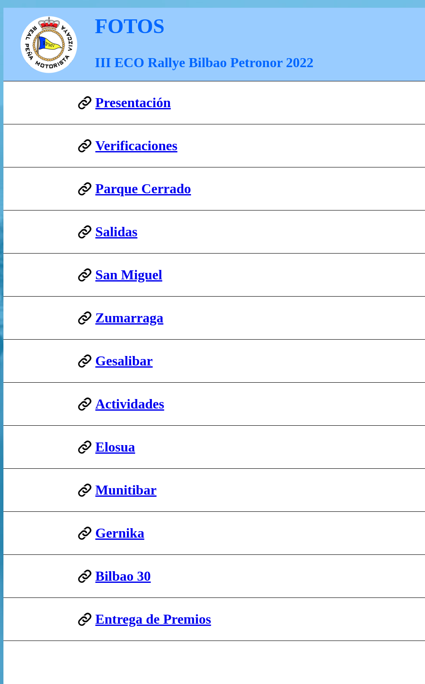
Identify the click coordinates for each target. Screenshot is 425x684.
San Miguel (129, 274)
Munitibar (126, 490)
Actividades (129, 404)
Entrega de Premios (153, 619)
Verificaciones (136, 145)
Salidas (116, 231)
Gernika (120, 533)
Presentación (133, 102)
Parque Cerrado (143, 188)
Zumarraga (129, 317)
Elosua (115, 447)
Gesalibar (124, 360)
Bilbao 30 (123, 576)
